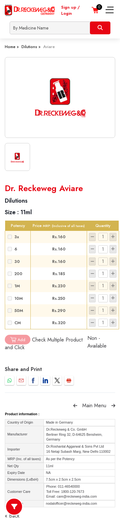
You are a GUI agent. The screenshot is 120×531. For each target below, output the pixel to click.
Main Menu (94, 405)
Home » (12, 47)
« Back (12, 515)
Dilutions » (31, 47)
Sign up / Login (70, 10)
